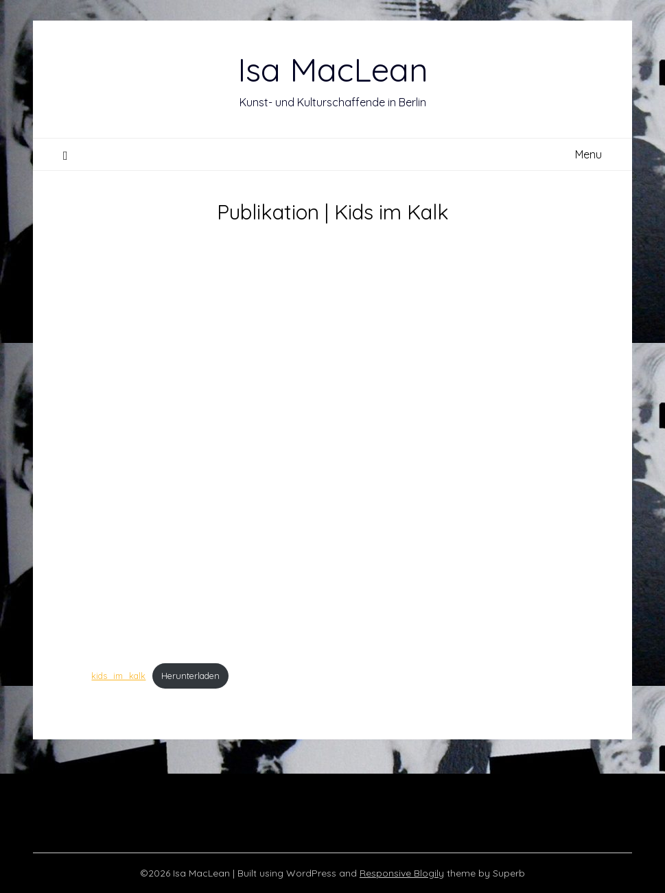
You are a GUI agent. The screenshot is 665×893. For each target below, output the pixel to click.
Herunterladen (190, 675)
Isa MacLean (332, 69)
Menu (588, 154)
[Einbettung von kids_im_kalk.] (332, 444)
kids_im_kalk (118, 675)
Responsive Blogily (402, 873)
